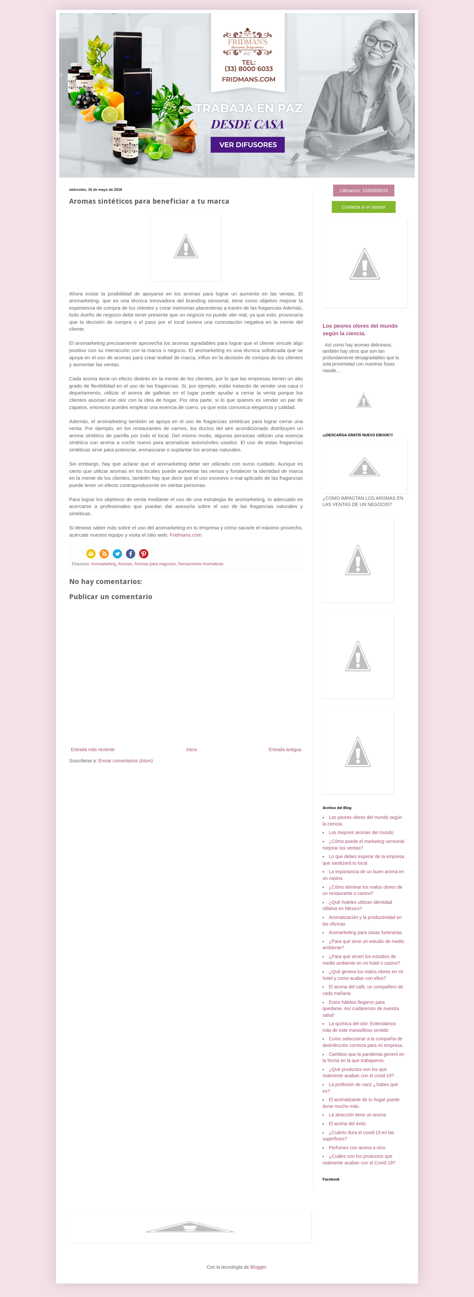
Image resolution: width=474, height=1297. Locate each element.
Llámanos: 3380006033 (364, 190)
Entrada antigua (285, 749)
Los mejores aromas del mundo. (362, 832)
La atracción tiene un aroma (357, 1114)
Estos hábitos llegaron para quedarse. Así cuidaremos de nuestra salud (361, 1009)
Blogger (258, 1267)
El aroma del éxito (347, 1123)
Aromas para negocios (155, 564)
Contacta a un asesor (363, 207)
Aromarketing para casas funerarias (365, 932)
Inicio (191, 749)
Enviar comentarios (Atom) (125, 760)
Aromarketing (103, 564)
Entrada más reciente (93, 749)
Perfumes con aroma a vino (357, 1147)
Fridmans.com (186, 535)
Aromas (125, 564)
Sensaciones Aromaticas (201, 564)
